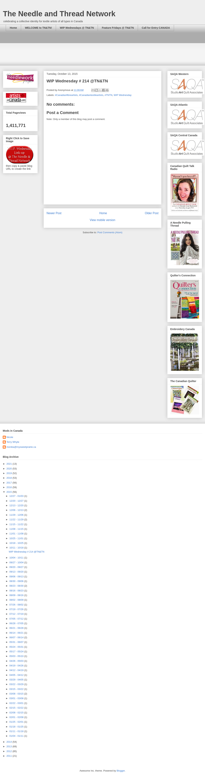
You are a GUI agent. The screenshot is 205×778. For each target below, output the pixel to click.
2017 (9, 482)
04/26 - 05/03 (16, 661)
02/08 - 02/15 (16, 712)
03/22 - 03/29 (16, 684)
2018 (9, 477)
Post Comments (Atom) (109, 232)
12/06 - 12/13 (16, 510)
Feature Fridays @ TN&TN (118, 27)
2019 (9, 473)
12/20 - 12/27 (16, 500)
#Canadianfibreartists (66, 95)
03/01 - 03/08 (16, 698)
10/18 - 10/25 (16, 543)
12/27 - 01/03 (16, 496)
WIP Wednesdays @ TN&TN (77, 27)
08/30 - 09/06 (16, 581)
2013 (9, 746)
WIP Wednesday (122, 95)
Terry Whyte (12, 442)
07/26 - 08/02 (16, 604)
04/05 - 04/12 (16, 675)
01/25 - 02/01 (16, 721)
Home (13, 27)
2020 (9, 468)
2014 (9, 741)
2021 (9, 463)
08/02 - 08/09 (16, 599)
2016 (9, 487)
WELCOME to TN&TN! (38, 27)
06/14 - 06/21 (16, 632)
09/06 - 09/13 (16, 576)
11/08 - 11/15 (16, 529)
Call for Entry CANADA (156, 27)
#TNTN (108, 95)
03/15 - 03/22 (16, 689)
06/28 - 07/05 (16, 623)
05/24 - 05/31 (16, 646)
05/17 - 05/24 (16, 651)
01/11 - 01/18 (16, 731)
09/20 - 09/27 (16, 567)
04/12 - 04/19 (16, 670)
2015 (9, 492)
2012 (9, 751)
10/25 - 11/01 (16, 538)
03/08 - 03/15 (16, 693)
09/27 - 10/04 (16, 562)
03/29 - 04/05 (16, 679)
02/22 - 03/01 (16, 703)
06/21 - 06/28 (16, 628)
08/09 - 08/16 (16, 595)
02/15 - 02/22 (16, 707)
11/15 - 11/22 (16, 524)
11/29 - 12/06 (16, 514)
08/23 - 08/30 (16, 585)
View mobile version (102, 220)
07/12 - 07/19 (16, 614)
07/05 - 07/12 (16, 618)
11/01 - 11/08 (16, 533)
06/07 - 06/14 (16, 637)
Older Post (151, 213)
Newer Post (54, 213)
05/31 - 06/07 (16, 642)
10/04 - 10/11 (16, 557)
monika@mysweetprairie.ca (21, 447)
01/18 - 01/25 (16, 726)
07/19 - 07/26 (16, 609)
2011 (9, 755)
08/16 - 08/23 (16, 590)
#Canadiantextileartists (91, 95)
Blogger (121, 770)
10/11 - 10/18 (16, 547)
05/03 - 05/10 (16, 656)
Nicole (9, 437)
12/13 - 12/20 (16, 505)
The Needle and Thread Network (59, 14)
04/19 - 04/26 (16, 665)
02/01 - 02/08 (16, 717)
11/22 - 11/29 (16, 519)
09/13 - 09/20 (16, 571)
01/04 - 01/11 (16, 736)
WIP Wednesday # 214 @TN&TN (26, 551)
